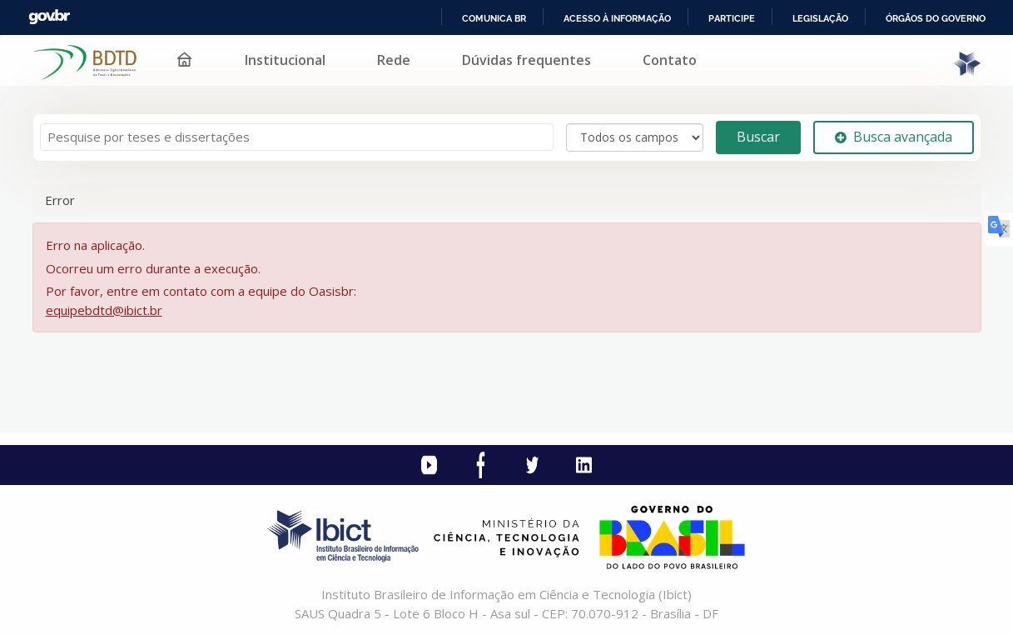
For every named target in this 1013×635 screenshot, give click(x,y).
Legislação (820, 18)
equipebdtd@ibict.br (104, 310)
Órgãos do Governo (936, 18)
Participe (731, 18)
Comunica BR (494, 18)
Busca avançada (893, 137)
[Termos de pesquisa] (297, 137)
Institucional (285, 60)
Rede (393, 60)
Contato (670, 60)
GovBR (49, 17)
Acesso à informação (617, 18)
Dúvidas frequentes (526, 60)
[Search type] (634, 137)
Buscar (758, 137)
